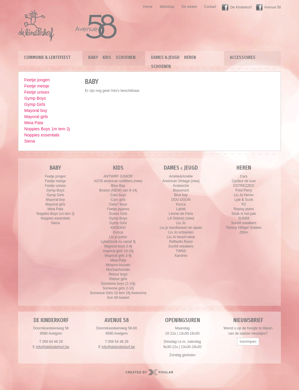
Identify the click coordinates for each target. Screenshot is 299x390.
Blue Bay (118, 186)
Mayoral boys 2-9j (118, 246)
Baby (93, 57)
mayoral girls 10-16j (118, 251)
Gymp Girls (34, 104)
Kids (106, 57)
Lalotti (180, 209)
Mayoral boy (35, 110)
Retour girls (118, 279)
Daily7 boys (118, 204)
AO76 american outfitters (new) (118, 181)
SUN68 (243, 218)
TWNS (181, 251)
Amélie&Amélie (181, 176)
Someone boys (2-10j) (118, 284)
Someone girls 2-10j (118, 288)
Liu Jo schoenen (181, 232)
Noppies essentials (42, 135)
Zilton (243, 232)
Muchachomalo (118, 270)
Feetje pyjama (118, 209)
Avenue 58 (272, 7)
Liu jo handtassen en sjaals (181, 228)
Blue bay (181, 195)
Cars (243, 176)
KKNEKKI (118, 228)
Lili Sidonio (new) (181, 218)
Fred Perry (243, 190)
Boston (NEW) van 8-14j (118, 190)
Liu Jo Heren (243, 195)
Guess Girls (118, 214)
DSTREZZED (243, 186)
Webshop (167, 7)
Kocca (118, 232)
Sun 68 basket (118, 298)
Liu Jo (180, 223)
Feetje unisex (36, 92)
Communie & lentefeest (47, 57)
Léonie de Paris (181, 214)
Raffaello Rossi (180, 242)
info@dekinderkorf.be (52, 347)
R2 (243, 204)
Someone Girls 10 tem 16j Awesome (118, 293)
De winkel (189, 7)
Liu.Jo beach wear (181, 237)
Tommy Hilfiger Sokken (244, 228)
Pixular (166, 372)
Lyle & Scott (243, 200)
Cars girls (118, 200)
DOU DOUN (180, 200)
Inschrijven (248, 342)
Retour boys (118, 274)
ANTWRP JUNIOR (118, 176)
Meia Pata (33, 122)
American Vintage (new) (181, 181)
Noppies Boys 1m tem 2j (47, 129)
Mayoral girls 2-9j (118, 256)
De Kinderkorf (240, 7)
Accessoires (242, 57)
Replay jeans (244, 209)
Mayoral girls (36, 116)
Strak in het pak (244, 214)
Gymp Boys (35, 98)
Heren (190, 57)
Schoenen (125, 57)
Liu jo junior (118, 237)
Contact (210, 7)
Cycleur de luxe (244, 181)
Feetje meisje (36, 86)
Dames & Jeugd (165, 57)
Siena (29, 141)
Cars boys (118, 195)
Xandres (180, 256)
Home (147, 7)
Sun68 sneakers (181, 246)
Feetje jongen (37, 80)
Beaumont (181, 190)
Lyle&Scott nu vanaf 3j (118, 242)
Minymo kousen (118, 265)
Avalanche (181, 186)
